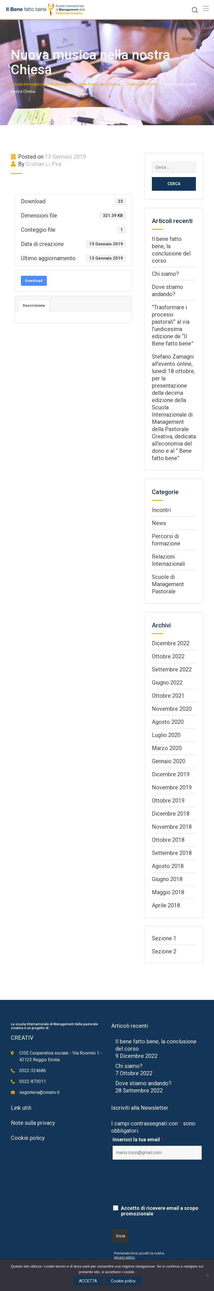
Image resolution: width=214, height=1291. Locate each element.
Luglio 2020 (166, 735)
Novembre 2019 (172, 787)
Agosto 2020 (168, 722)
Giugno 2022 (167, 682)
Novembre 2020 (172, 708)
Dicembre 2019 (170, 774)
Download (34, 281)
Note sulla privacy (33, 1123)
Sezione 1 (164, 938)
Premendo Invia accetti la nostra (139, 1253)
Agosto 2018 (168, 866)
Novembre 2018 (172, 826)
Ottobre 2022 (168, 656)
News (159, 523)
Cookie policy (28, 1138)
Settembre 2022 (172, 669)
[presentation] (155, 1187)
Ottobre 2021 (168, 695)
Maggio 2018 (168, 892)
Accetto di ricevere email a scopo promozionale (159, 1211)
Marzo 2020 (167, 748)
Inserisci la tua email (138, 1139)
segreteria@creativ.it (39, 1092)
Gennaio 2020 (168, 761)
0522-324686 (32, 1070)
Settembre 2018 (172, 853)
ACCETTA (88, 1280)
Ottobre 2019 (168, 800)
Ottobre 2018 (168, 840)
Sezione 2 (164, 951)
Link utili (21, 1107)
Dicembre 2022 (170, 643)
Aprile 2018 (166, 905)
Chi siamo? (165, 273)
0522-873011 (32, 1081)
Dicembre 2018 (170, 813)
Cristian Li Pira (43, 164)
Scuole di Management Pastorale (168, 584)
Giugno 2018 (167, 879)
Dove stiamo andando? (143, 1083)
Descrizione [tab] (34, 305)
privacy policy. (124, 1257)
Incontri (161, 510)
